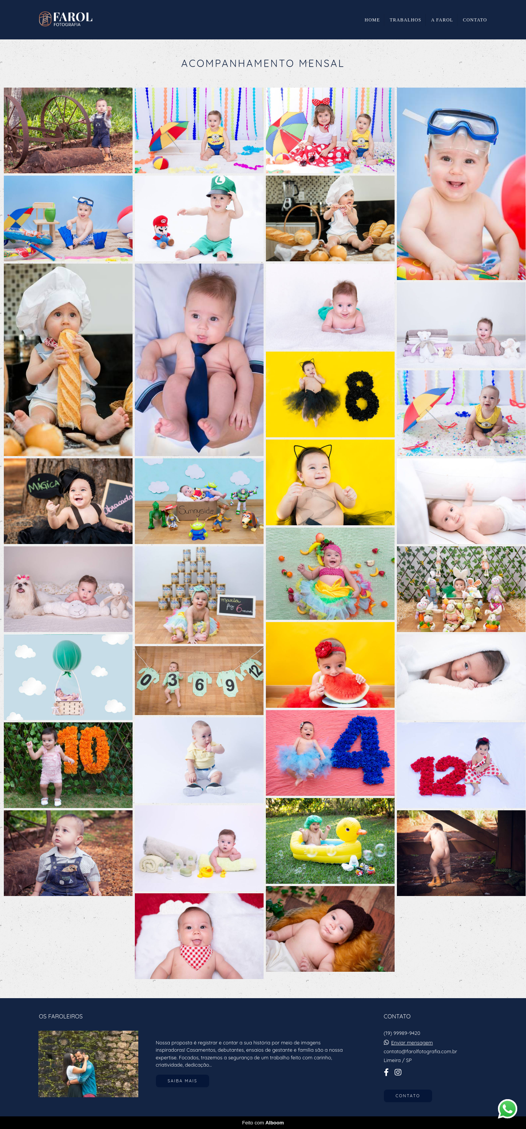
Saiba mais (183, 1080)
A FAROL (442, 20)
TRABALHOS (405, 20)
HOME (372, 20)
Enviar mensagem (412, 1042)
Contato (408, 1095)
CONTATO (475, 20)
